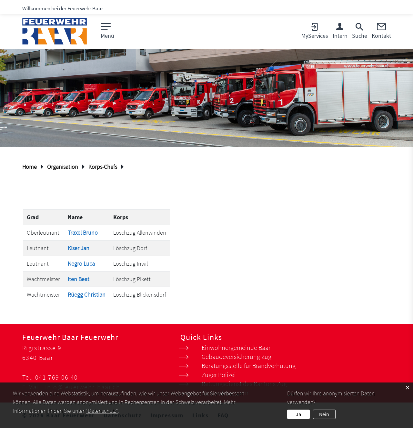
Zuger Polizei (219, 375)
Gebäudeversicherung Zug (236, 356)
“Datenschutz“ (102, 410)
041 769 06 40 (56, 377)
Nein (324, 414)
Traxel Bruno (83, 232)
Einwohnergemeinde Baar (236, 347)
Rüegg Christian (87, 294)
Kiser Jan (78, 248)
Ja (298, 414)
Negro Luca (81, 263)
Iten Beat (78, 279)
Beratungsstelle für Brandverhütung (249, 366)
